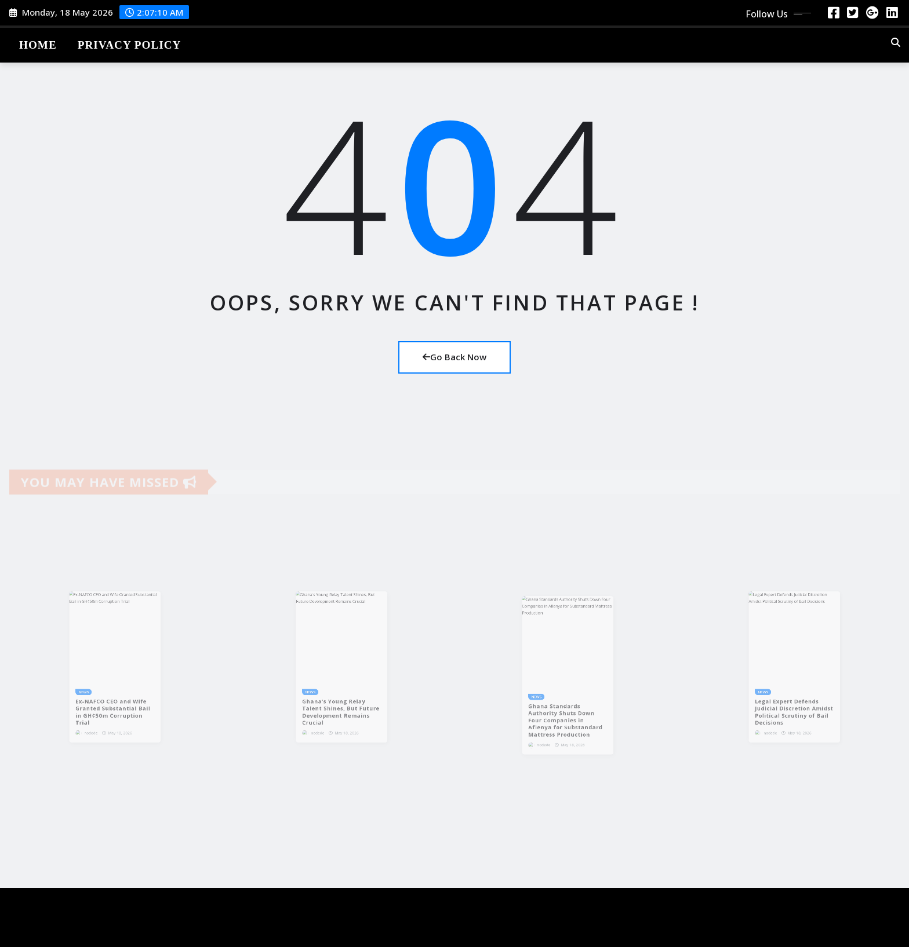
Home (38, 45)
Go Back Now (454, 357)
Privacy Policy (129, 45)
